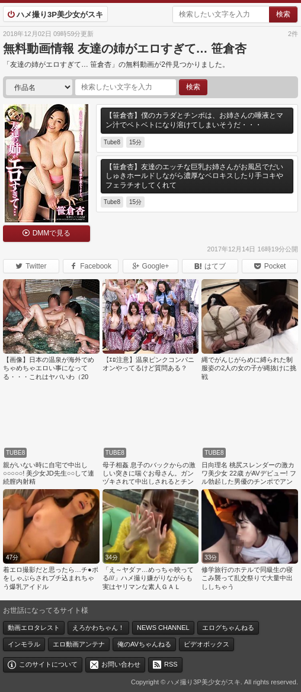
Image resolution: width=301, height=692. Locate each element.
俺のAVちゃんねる (144, 644)
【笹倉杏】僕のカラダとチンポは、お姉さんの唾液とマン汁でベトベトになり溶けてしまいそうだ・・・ (194, 120)
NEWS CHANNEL (163, 627)
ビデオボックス (206, 644)
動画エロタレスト (34, 627)
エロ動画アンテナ (79, 644)
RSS (171, 664)
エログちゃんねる (228, 627)
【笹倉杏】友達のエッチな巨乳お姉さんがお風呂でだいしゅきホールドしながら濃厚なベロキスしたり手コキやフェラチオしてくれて (194, 176)
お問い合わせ (120, 664)
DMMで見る (52, 233)
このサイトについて (48, 664)
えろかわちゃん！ (98, 627)
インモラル (24, 644)
